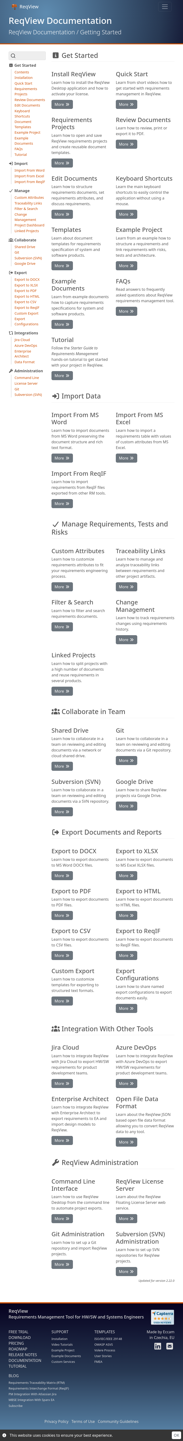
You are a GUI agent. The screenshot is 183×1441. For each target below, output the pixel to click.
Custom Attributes (29, 197)
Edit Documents (27, 105)
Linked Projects (27, 231)
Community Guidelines (118, 1421)
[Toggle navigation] (165, 6)
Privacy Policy (57, 1421)
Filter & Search (26, 208)
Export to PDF (25, 290)
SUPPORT (59, 1331)
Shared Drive (25, 247)
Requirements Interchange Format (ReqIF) (39, 1388)
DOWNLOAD (20, 1337)
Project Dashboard (29, 225)
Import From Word (30, 170)
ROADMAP (18, 1349)
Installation (24, 77)
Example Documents (24, 141)
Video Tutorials (62, 1344)
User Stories (103, 1356)
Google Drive (25, 263)
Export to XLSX (26, 285)
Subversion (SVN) (28, 258)
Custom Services (63, 1361)
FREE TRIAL (18, 1331)
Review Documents (30, 99)
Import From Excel (29, 176)
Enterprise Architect (23, 354)
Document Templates (23, 124)
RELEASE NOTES (23, 1354)
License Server (26, 383)
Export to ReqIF (27, 307)
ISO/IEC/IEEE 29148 (108, 1339)
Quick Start (23, 83)
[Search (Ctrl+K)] (27, 55)
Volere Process (104, 1350)
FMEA (98, 1361)
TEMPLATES (104, 1331)
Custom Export (26, 313)
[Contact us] (168, 1347)
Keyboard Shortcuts (22, 113)
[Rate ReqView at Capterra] (160, 1317)
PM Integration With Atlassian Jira (32, 1394)
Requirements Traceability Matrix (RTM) (37, 1382)
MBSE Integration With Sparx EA (31, 1400)
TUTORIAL (18, 1366)
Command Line (27, 377)
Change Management (25, 217)
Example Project (28, 132)
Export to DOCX (27, 279)
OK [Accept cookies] (176, 1435)
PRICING (16, 1343)
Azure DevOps (26, 345)
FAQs (19, 149)
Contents (22, 72)
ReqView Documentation (42, 32)
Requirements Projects (26, 91)
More (62, 104)
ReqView (25, 6)
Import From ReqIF (30, 181)
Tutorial (21, 154)
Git (17, 252)
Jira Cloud (22, 339)
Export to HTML (27, 296)
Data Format (25, 362)
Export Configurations (26, 321)
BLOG (14, 1375)
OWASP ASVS (103, 1344)
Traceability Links (28, 203)
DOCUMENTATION (25, 1360)
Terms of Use (83, 1421)
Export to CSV (25, 302)
